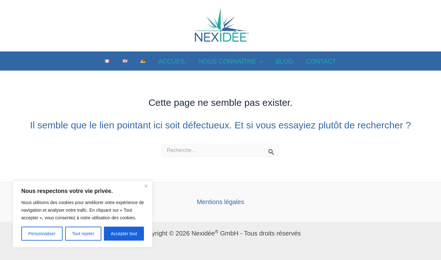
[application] (259, 61)
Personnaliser (42, 233)
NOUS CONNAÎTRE (230, 61)
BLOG (285, 61)
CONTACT (321, 61)
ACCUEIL (172, 61)
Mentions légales (220, 201)
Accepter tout (124, 233)
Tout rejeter (83, 233)
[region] (83, 214)
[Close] (146, 186)
